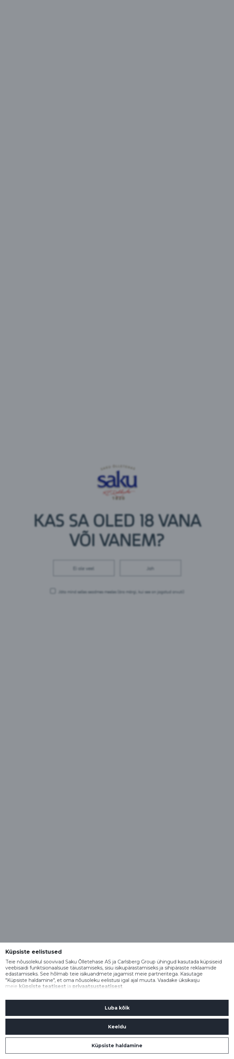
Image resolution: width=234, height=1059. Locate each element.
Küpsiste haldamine (117, 1046)
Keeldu (117, 1027)
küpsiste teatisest (42, 986)
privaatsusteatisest (97, 986)
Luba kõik (117, 1008)
